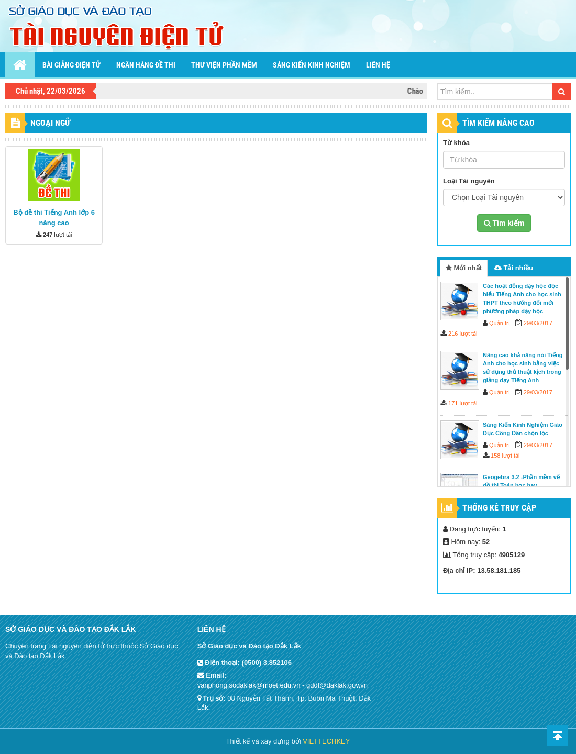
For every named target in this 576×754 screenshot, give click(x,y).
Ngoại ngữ (50, 123)
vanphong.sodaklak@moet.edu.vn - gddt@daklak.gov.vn (282, 685)
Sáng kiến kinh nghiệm (311, 65)
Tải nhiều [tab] (513, 268)
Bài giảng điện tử (71, 65)
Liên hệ (378, 65)
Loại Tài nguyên (469, 181)
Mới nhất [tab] (464, 268)
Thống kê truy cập (499, 508)
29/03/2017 (538, 323)
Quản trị (499, 323)
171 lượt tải (462, 403)
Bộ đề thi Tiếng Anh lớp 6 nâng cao (54, 217)
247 (47, 234)
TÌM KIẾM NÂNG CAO (498, 123)
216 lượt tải (462, 333)
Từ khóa (456, 143)
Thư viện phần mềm (224, 65)
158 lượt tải (505, 455)
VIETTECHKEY (326, 741)
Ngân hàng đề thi (145, 65)
